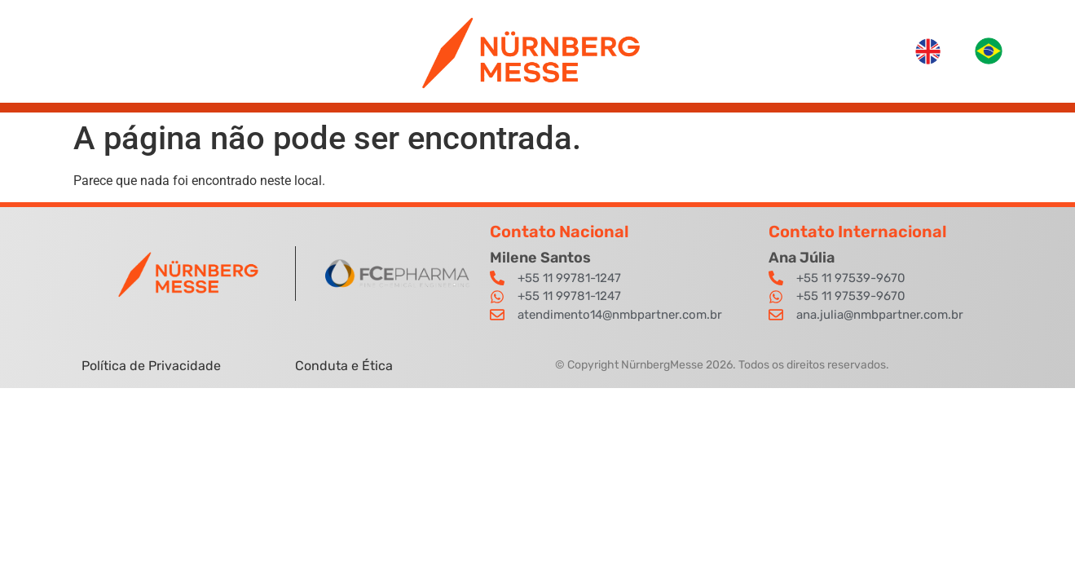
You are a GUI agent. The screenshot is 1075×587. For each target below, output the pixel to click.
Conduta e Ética (344, 365)
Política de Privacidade (153, 365)
